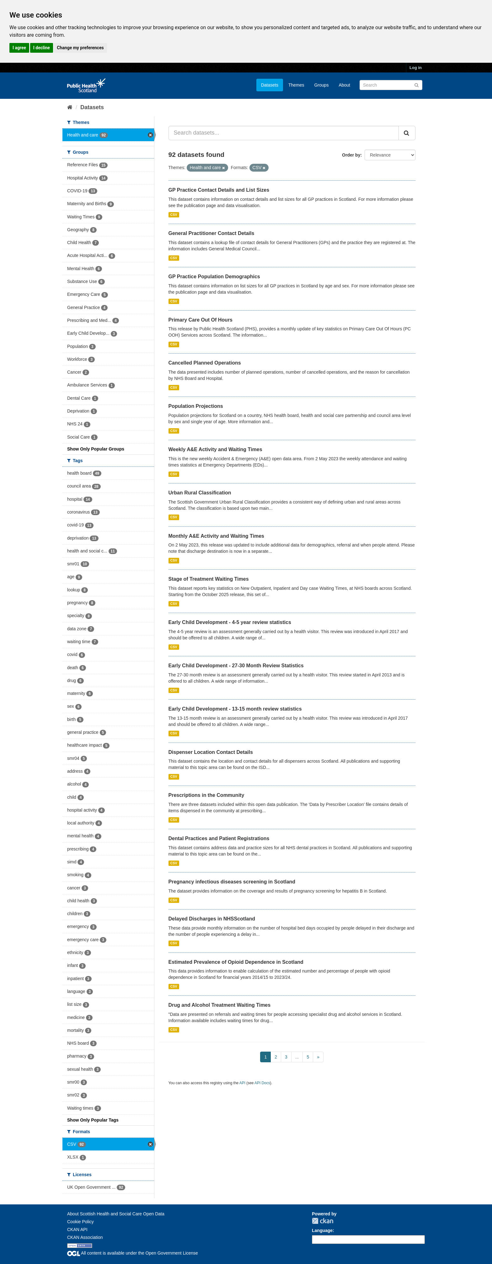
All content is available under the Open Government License (132, 1253)
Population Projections (195, 406)
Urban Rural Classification (199, 492)
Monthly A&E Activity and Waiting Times (216, 536)
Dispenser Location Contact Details (210, 752)
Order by (351, 154)
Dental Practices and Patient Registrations (219, 838)
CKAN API (77, 1229)
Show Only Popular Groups (95, 448)
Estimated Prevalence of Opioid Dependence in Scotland (235, 962)
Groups (321, 85)
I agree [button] (19, 47)
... (297, 1056)
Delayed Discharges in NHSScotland (211, 918)
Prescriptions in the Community (206, 795)
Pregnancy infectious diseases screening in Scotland (232, 881)
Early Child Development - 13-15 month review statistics (235, 709)
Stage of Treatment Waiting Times (208, 579)
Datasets (269, 85)
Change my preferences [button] (80, 47)
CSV (173, 214)
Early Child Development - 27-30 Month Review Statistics (236, 665)
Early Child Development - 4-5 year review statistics (229, 622)
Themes (296, 85)
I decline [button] (41, 47)
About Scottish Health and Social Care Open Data (115, 1213)
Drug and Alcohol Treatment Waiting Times (219, 1005)
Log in (415, 67)
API (242, 1083)
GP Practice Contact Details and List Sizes (219, 190)
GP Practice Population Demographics (214, 276)
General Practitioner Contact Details (211, 233)
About (344, 85)
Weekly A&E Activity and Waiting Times (215, 449)
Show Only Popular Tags (93, 1120)
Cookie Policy (80, 1221)
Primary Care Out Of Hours (200, 320)
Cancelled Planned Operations (204, 362)
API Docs (262, 1083)
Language (322, 1230)
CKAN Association (85, 1237)
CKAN (322, 1221)
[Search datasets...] (283, 133)
